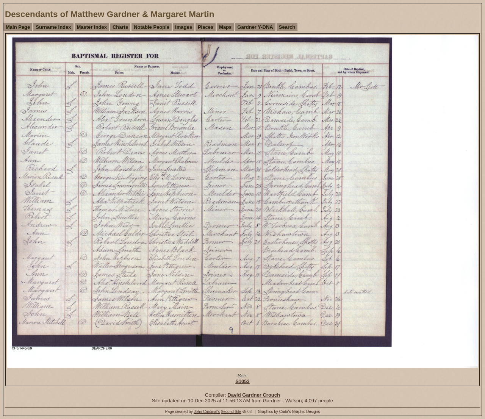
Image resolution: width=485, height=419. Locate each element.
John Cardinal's (207, 412)
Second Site (231, 412)
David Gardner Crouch (253, 395)
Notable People (151, 27)
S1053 (242, 381)
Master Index (92, 27)
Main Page (18, 27)
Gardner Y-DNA (255, 27)
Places (205, 27)
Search (287, 27)
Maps (225, 27)
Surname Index (53, 27)
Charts (120, 27)
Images (183, 27)
